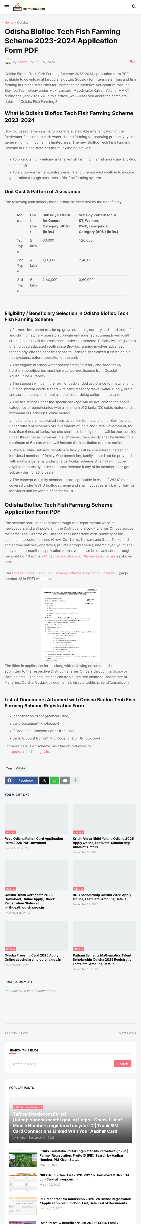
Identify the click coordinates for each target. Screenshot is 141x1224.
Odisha (22, 22)
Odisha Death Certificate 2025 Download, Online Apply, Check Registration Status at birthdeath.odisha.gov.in (30, 901)
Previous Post (17, 1033)
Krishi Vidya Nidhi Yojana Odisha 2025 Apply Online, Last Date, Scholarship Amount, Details (103, 843)
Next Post (126, 1033)
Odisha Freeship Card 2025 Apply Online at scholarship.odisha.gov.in (33, 957)
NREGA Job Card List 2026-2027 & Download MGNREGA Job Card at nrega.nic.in (84, 1177)
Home (9, 22)
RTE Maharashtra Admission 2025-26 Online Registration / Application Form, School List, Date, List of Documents (85, 1201)
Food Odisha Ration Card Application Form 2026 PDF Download (34, 841)
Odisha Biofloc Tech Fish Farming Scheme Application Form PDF (65, 573)
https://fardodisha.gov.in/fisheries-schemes (80, 556)
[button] (6, 7)
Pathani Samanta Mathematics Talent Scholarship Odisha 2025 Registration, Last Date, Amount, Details (104, 959)
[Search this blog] (62, 1063)
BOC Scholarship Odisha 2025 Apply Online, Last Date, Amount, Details (102, 897)
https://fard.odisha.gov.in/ (29, 751)
